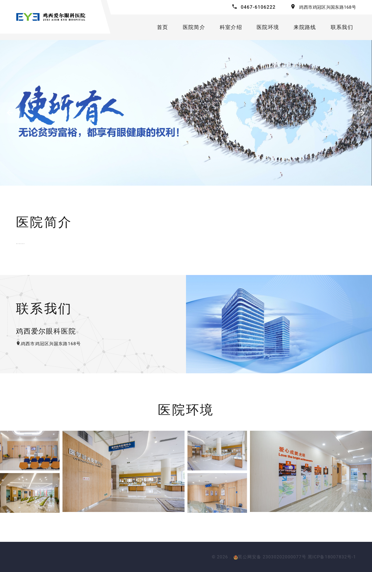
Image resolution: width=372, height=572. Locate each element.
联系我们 (342, 27)
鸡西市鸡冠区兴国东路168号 (327, 7)
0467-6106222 (258, 7)
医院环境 (268, 27)
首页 (162, 27)
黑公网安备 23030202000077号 (270, 557)
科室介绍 (231, 27)
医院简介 (194, 27)
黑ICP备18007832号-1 (332, 557)
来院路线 (305, 27)
